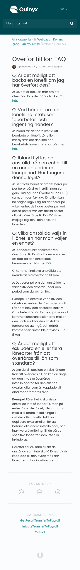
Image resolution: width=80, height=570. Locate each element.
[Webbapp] (41, 39)
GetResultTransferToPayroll (40, 520)
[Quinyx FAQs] (30, 44)
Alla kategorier (22, 39)
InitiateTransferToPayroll (40, 526)
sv (62, 9)
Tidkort (40, 532)
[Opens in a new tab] (40, 555)
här (42, 96)
